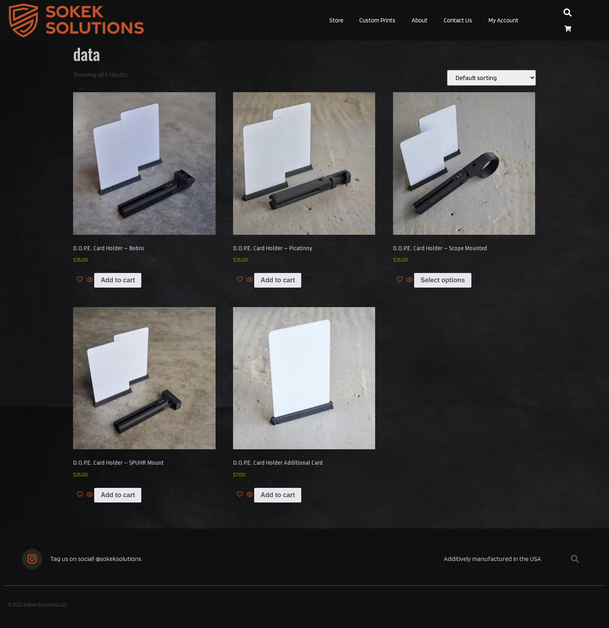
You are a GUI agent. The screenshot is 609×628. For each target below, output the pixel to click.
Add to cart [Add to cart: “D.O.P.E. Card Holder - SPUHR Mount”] (118, 495)
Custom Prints (377, 20)
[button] (567, 12)
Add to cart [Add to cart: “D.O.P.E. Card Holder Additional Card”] (278, 495)
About (420, 20)
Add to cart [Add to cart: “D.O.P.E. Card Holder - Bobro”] (118, 280)
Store (336, 20)
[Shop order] (491, 78)
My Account (503, 20)
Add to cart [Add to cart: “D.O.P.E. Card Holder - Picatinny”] (278, 280)
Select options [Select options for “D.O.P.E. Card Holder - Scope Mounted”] (443, 280)
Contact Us (458, 20)
